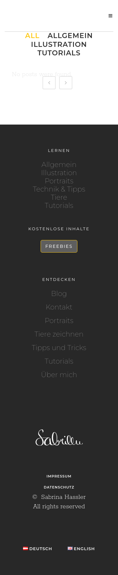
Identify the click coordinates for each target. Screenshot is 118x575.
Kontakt (59, 307)
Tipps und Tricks (59, 348)
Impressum (59, 476)
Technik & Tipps (59, 189)
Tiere (59, 197)
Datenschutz (59, 487)
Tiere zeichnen (58, 334)
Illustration (59, 173)
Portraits (59, 181)
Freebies (59, 246)
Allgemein (59, 164)
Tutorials (59, 205)
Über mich (59, 375)
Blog (59, 294)
